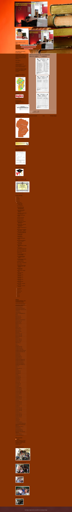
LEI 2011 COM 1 (18, 396)
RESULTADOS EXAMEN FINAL (21, 251)
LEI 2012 (17, 400)
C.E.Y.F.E (17, 439)
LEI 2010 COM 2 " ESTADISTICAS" (20, 236)
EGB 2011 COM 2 (18, 340)
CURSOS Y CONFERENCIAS (20, 313)
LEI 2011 (17, 395)
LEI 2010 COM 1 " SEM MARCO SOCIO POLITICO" (21, 213)
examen (17, 345)
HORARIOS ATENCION (20, 217)
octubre (18, 289)
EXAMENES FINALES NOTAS (20, 350)
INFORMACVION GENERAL (20, 364)
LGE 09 (17, 418)
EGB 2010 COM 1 (18, 333)
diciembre (18, 202)
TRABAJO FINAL (19, 252)
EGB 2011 (17, 337)
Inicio (44, 115)
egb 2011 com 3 (18, 341)
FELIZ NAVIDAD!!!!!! (20, 205)
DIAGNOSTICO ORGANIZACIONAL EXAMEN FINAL (21, 245)
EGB (16, 314)
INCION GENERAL (18, 356)
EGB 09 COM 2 (18, 317)
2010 (17, 201)
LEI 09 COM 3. (18, 383)
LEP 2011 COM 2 (18, 409)
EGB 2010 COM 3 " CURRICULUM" (20, 234)
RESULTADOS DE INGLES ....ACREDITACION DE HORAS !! (21, 257)
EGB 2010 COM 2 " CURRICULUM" (20, 204)
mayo (18, 296)
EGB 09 (17, 326)
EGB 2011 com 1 (18, 323)
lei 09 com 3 (17, 382)
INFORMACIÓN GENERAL (19, 360)
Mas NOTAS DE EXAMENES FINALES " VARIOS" (21, 241)
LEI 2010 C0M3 (18, 387)
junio (18, 295)
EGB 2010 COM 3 (18, 336)
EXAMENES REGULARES (19, 351)
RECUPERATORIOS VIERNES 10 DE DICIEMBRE (21, 259)
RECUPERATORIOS (19, 430)
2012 (17, 198)
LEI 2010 (17, 386)
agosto (18, 292)
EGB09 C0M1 (17, 342)
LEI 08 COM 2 (18, 372)
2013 (17, 197)
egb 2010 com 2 (18, 322)
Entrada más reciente (32, 115)
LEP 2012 (17, 411)
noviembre (18, 288)
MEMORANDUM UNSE (19, 426)
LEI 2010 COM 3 (18, 391)
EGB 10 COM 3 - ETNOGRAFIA (21, 262)
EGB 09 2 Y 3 (17, 327)
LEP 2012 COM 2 (18, 415)
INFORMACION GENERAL (19, 359)
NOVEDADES (18, 427)
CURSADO (17, 310)
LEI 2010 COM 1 (18, 368)
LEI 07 (16, 369)
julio (18, 293)
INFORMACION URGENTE (19, 363)
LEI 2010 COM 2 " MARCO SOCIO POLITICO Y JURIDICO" (21, 211)
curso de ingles (18, 312)
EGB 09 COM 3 (18, 331)
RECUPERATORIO (18, 429)
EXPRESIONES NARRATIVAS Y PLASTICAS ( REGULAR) (21, 232)
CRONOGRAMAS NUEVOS (20, 308)
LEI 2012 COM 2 (18, 402)
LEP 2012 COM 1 (18, 414)
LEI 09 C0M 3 (17, 378)
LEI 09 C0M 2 (17, 377)
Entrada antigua (53, 115)
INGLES (17, 365)
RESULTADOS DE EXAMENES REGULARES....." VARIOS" (21, 230)
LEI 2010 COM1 (18, 392)
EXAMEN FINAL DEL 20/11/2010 (20, 273)
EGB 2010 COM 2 (18, 335)
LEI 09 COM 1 (18, 379)
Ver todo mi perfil (18, 444)
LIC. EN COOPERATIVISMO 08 (20, 423)
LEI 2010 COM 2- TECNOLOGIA (19, 243)
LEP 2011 (17, 406)
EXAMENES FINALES (20, 218)
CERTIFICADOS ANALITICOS (20, 303)
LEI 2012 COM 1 (18, 401)
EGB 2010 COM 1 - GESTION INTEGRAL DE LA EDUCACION (21, 225)
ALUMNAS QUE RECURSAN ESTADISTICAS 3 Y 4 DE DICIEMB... (21, 266)
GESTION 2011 (18, 355)
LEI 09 (16, 374)
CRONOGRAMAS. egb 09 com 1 (20, 309)
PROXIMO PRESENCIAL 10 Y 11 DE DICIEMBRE (21, 254)
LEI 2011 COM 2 (18, 397)
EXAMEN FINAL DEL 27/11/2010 (20, 282)
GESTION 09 (17, 354)
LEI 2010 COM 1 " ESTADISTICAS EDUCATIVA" (21, 248)
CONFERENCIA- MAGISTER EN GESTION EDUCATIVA (20, 305)
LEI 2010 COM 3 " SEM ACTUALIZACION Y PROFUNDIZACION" (20, 208)
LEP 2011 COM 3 (18, 410)
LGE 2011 (17, 419)
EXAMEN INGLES (18, 346)
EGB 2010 (17, 332)
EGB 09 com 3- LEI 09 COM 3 (20, 319)
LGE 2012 (17, 420)
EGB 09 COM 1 (18, 328)
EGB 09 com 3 (18, 318)
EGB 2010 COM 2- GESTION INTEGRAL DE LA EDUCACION (21, 222)
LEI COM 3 (17, 405)
